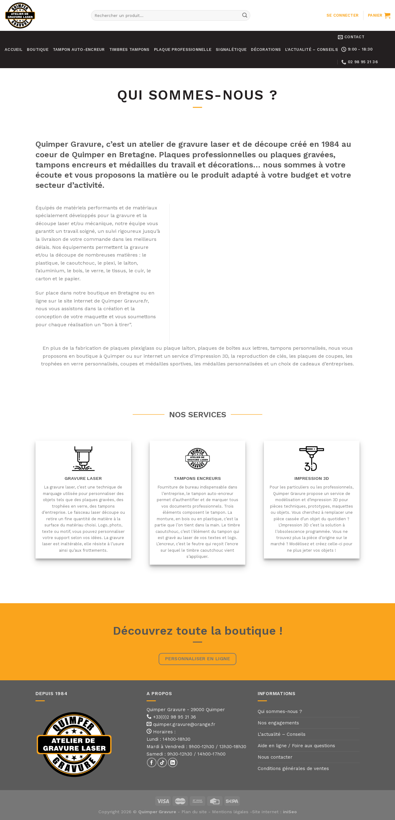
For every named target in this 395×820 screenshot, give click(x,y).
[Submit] (244, 15)
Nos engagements (278, 723)
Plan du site (194, 811)
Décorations (266, 49)
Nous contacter (275, 757)
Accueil (14, 49)
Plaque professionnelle (183, 49)
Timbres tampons (129, 49)
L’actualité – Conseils (311, 49)
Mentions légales (230, 811)
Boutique (37, 49)
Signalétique (231, 49)
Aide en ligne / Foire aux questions (296, 745)
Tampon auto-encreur (79, 49)
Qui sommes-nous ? (280, 711)
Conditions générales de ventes (293, 768)
